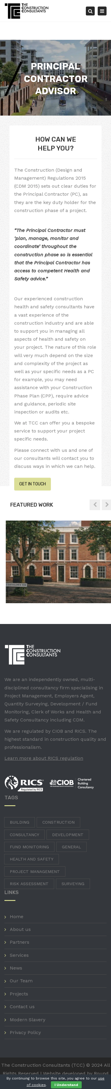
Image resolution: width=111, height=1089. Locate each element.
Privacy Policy (25, 1032)
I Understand (66, 1085)
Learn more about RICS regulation (43, 758)
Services (19, 955)
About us (20, 929)
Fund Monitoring (29, 846)
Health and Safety (31, 859)
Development (67, 834)
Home (16, 916)
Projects (19, 994)
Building (19, 822)
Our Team (21, 981)
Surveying (73, 883)
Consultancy (24, 834)
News (16, 968)
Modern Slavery (27, 1019)
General (71, 846)
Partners (19, 942)
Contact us (22, 1006)
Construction (58, 822)
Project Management (35, 871)
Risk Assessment (29, 883)
